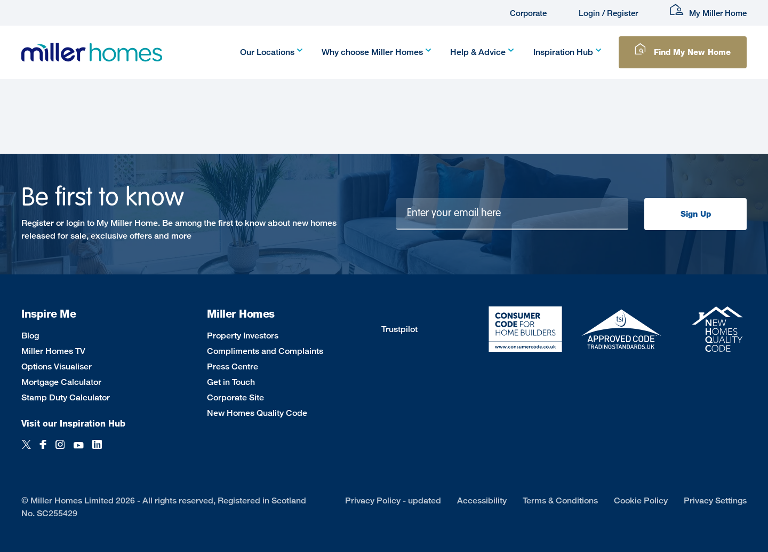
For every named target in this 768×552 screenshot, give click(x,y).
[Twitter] (26, 450)
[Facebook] (43, 450)
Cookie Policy (641, 500)
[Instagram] (60, 450)
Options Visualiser (56, 366)
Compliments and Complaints (265, 351)
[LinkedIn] (97, 450)
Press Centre (232, 366)
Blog (30, 335)
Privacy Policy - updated (393, 500)
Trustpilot (399, 329)
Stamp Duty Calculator (65, 397)
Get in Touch (231, 382)
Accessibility (482, 500)
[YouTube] (78, 450)
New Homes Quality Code (257, 413)
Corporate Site (235, 397)
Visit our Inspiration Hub (73, 424)
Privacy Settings (715, 500)
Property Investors (242, 335)
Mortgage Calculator (61, 382)
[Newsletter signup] (512, 214)
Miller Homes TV (53, 351)
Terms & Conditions (560, 500)
